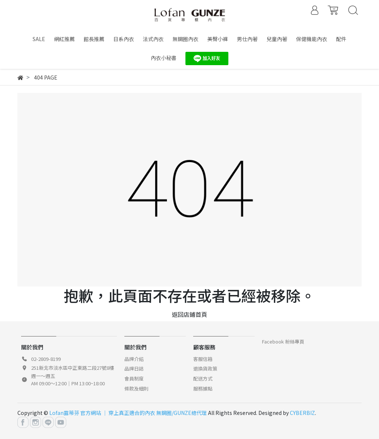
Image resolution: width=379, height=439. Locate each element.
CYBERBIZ (302, 412)
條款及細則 (136, 388)
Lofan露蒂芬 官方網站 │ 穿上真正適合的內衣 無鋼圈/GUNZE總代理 (128, 412)
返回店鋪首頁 (189, 314)
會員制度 (134, 378)
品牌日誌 (134, 368)
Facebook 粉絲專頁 (283, 341)
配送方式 (202, 378)
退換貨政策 (205, 368)
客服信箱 (202, 358)
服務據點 (202, 388)
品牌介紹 (134, 358)
